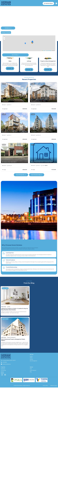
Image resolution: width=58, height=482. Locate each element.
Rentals (2, 372)
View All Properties (21, 174)
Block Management (33, 361)
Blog (31, 372)
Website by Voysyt (53, 385)
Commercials (3, 370)
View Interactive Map (36, 174)
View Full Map (15, 55)
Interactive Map (6, 32)
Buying (31, 356)
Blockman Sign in (48, 3)
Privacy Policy (45, 385)
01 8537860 (5, 362)
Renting (31, 359)
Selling (31, 357)
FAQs (31, 368)
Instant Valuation (33, 370)
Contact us (8, 28)
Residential (3, 368)
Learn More (10, 68)
